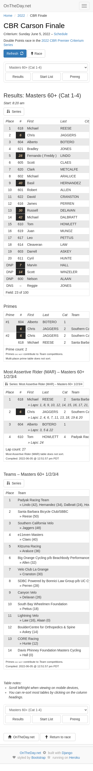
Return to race (58, 737)
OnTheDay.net (18, 6)
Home (8, 15)
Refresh (15, 53)
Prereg (75, 77)
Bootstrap (38, 757)
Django (67, 753)
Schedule (60, 34)
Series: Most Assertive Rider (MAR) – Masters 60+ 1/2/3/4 (43, 384)
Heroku (74, 757)
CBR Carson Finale (34, 25)
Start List (46, 77)
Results (18, 77)
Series (14, 111)
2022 (21, 15)
